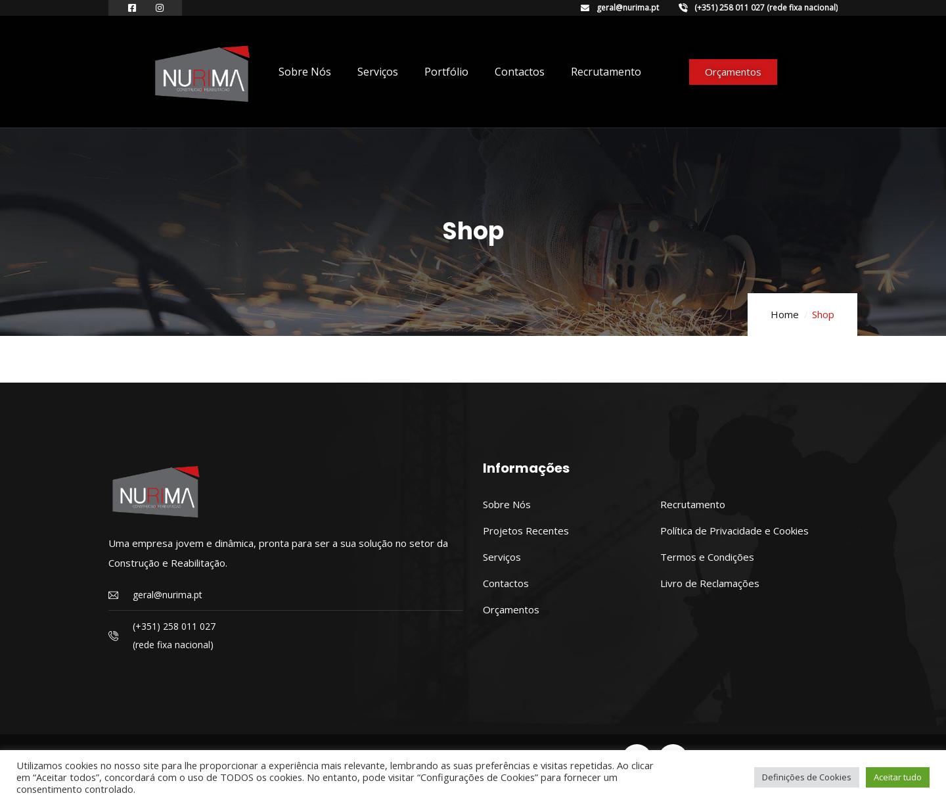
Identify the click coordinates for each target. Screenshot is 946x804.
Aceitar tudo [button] (898, 777)
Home (785, 314)
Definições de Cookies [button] (806, 777)
